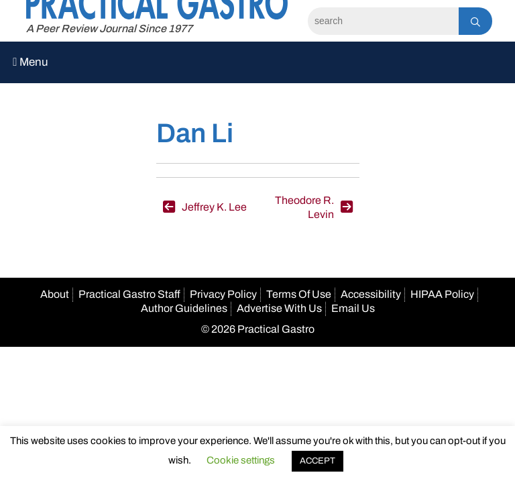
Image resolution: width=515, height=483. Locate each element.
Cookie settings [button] (241, 460)
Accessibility (371, 294)
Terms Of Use (298, 294)
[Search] (383, 21)
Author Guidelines (184, 308)
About (54, 294)
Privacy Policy (223, 294)
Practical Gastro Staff (129, 294)
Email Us (353, 308)
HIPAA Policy (442, 294)
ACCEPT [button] (317, 461)
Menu (30, 62)
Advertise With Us (279, 308)
